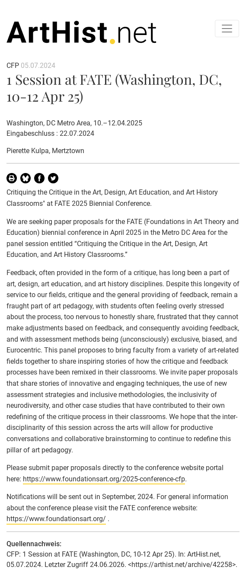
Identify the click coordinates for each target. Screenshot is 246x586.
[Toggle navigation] (227, 28)
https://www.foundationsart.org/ (56, 519)
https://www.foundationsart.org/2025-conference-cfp (104, 479)
